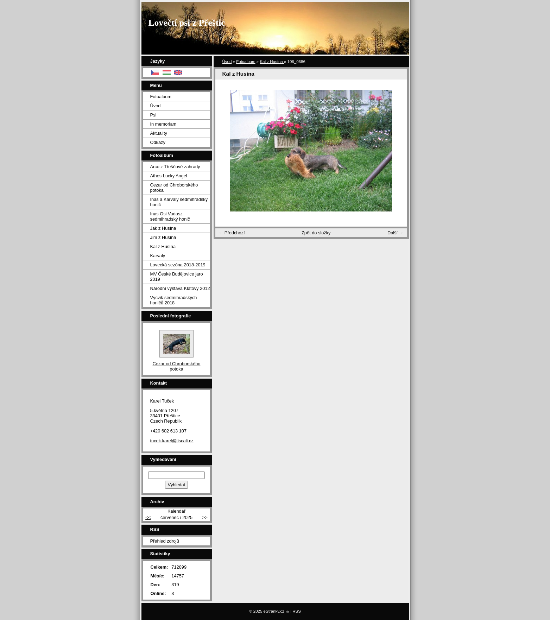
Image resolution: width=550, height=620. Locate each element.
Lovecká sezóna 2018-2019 (178, 264)
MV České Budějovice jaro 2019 (176, 276)
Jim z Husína (163, 237)
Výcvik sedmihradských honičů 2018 (173, 300)
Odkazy (157, 142)
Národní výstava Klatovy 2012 (180, 288)
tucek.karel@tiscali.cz (172, 440)
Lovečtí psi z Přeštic (186, 23)
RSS (296, 611)
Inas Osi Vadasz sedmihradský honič (170, 216)
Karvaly (157, 255)
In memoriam (163, 124)
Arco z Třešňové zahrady (175, 166)
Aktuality (158, 133)
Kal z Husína (272, 61)
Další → (395, 232)
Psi (153, 115)
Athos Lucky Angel (168, 175)
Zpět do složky (316, 232)
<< (148, 517)
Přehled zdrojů (164, 541)
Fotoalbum (245, 61)
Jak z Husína (163, 228)
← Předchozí (232, 232)
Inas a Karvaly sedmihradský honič (179, 202)
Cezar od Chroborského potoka (174, 187)
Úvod (227, 61)
